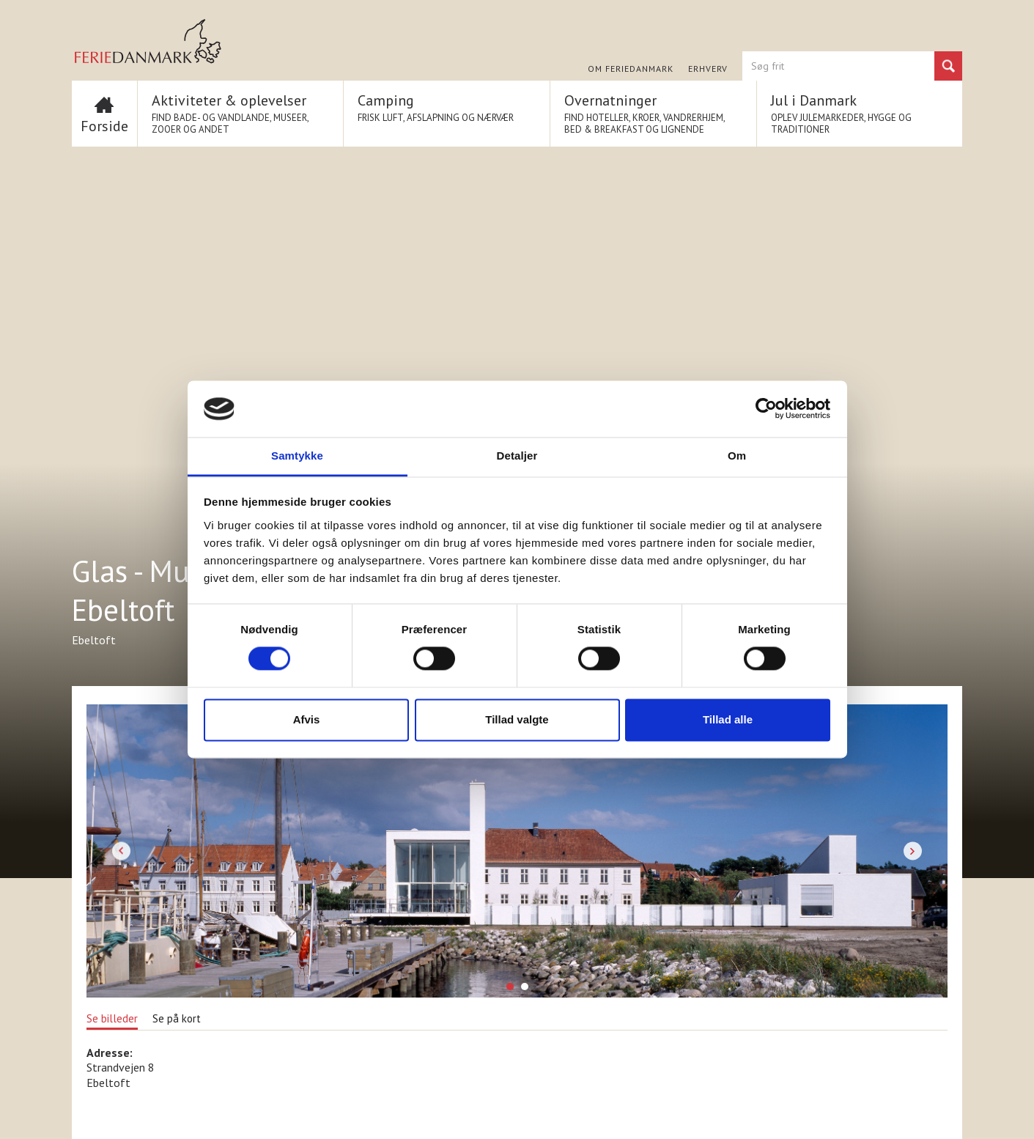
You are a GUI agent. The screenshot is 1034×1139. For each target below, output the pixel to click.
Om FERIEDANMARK (630, 68)
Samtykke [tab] (297, 455)
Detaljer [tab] (517, 455)
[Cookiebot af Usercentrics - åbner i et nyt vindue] (766, 409)
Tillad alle (728, 719)
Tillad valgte (516, 719)
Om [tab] (737, 455)
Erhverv (708, 68)
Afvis (306, 719)
